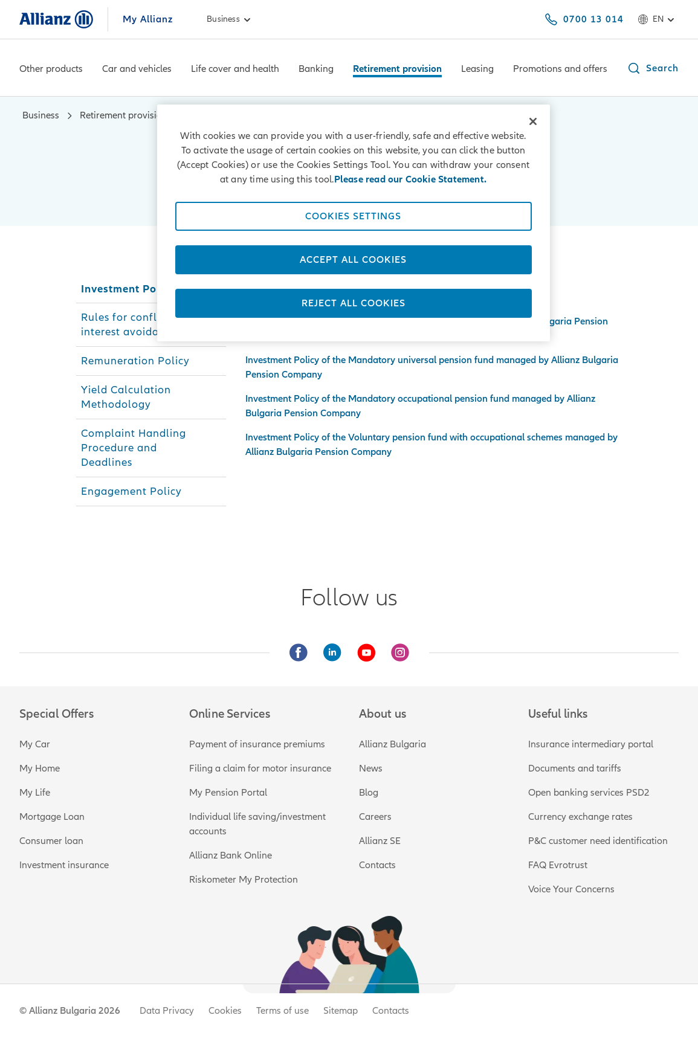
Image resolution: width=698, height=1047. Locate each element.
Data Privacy (167, 1011)
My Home (39, 768)
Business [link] (230, 19)
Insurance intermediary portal (590, 744)
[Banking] (316, 70)
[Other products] (51, 70)
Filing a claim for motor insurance (260, 768)
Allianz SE (380, 841)
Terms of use (282, 1011)
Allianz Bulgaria (392, 744)
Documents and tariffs (574, 768)
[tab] (151, 288)
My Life (34, 793)
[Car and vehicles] (137, 70)
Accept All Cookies (353, 260)
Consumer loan (51, 841)
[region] (353, 223)
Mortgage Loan (52, 817)
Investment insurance (64, 865)
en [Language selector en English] (658, 19)
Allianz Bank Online (230, 855)
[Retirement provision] (397, 70)
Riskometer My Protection (243, 880)
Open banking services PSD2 (589, 793)
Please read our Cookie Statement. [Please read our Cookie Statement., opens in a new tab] (410, 179)
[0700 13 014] (584, 19)
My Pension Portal (228, 793)
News (371, 768)
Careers (375, 817)
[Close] (533, 121)
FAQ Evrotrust (557, 865)
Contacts (377, 865)
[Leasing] (477, 70)
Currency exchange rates (580, 817)
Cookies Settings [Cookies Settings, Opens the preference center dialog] (353, 216)
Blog (368, 793)
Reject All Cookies (354, 303)
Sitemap (340, 1011)
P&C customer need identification (598, 841)
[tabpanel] (433, 366)
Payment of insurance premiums (257, 744)
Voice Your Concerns (571, 889)
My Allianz (148, 19)
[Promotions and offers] (560, 70)
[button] (653, 68)
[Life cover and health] (235, 70)
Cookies (225, 1011)
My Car (34, 744)
